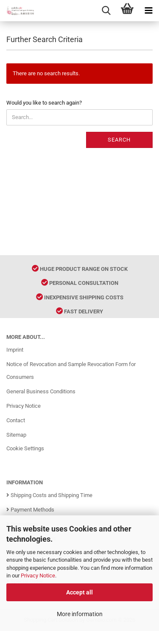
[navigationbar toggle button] (148, 10)
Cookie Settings (25, 448)
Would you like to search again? (44, 102)
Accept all (79, 592)
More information (80, 614)
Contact (15, 420)
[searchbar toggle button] (106, 10)
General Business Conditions (40, 391)
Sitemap (16, 435)
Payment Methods (30, 509)
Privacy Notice (38, 575)
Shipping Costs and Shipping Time (49, 495)
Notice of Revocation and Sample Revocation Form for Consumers (71, 370)
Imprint (14, 350)
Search (119, 139)
